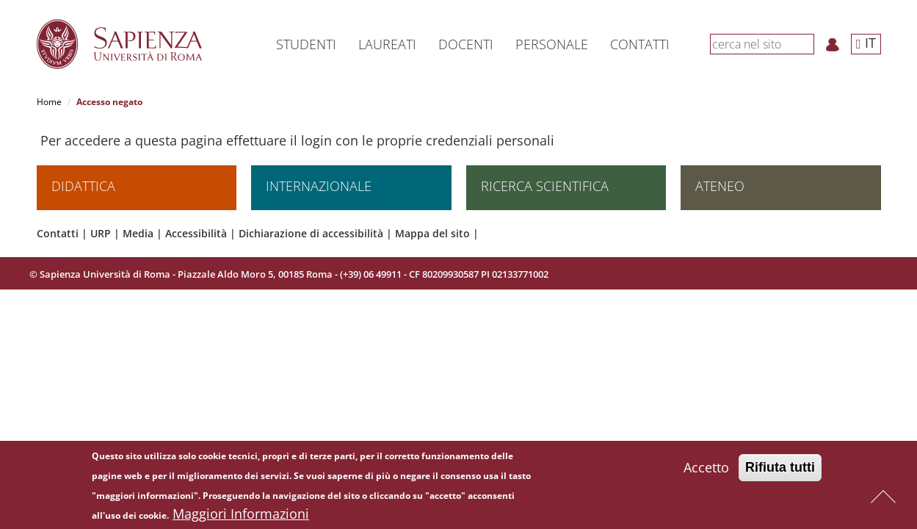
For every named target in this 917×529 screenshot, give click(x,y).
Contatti (58, 234)
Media (138, 234)
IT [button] (866, 43)
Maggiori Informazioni (241, 516)
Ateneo (719, 186)
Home (49, 102)
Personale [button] (551, 44)
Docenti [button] (465, 44)
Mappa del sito (432, 234)
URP (100, 234)
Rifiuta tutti (780, 470)
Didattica (83, 186)
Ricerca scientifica (545, 186)
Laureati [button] (387, 44)
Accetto (706, 470)
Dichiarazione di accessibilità (311, 234)
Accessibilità (196, 234)
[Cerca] (806, 43)
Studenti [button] (306, 44)
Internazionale (318, 186)
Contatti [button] (640, 44)
